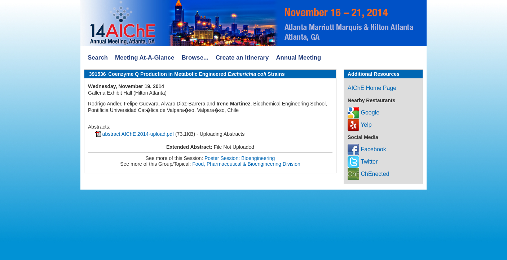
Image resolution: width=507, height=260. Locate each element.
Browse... (194, 57)
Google (363, 112)
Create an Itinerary (242, 57)
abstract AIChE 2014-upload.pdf (138, 134)
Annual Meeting (298, 57)
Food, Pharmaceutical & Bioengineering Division (246, 164)
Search (98, 57)
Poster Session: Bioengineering (239, 158)
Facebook (367, 149)
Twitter (363, 162)
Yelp (360, 125)
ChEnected (368, 174)
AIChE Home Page (372, 88)
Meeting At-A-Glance (144, 57)
